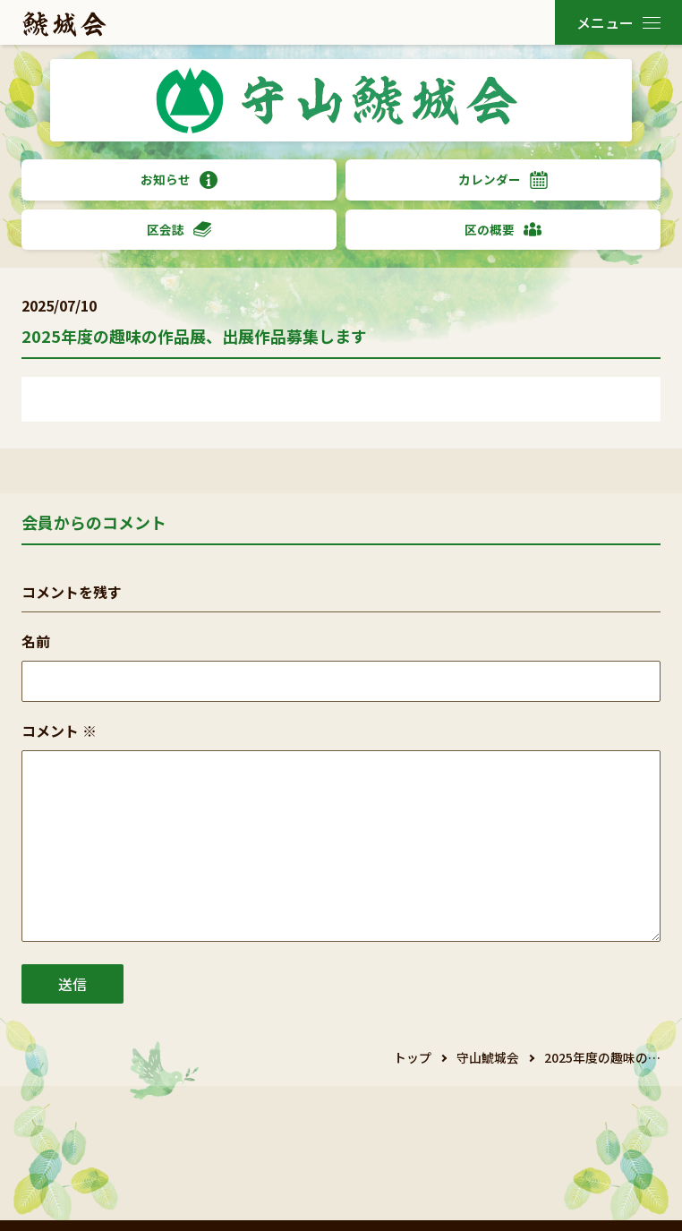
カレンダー (503, 179)
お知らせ (179, 179)
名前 (35, 641)
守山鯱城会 (487, 1057)
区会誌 (179, 229)
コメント (59, 730)
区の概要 (503, 229)
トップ (412, 1057)
